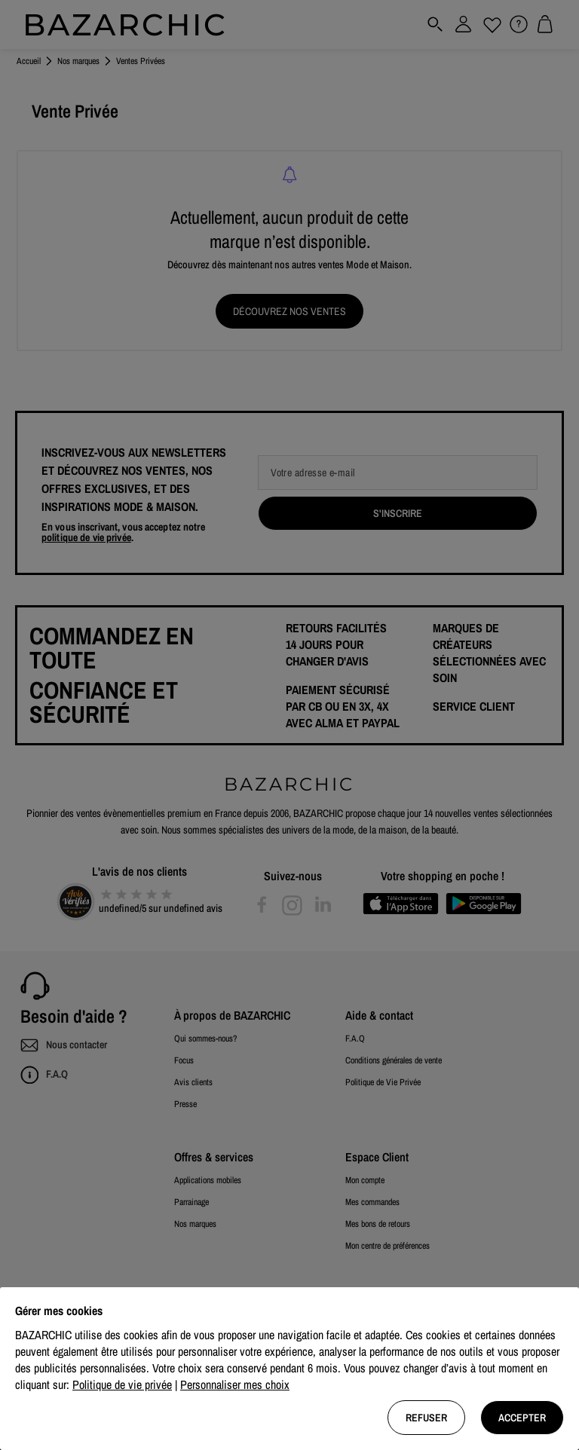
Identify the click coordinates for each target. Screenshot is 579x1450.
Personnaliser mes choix (235, 1384)
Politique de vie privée (122, 1384)
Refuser (426, 1417)
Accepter (522, 1417)
